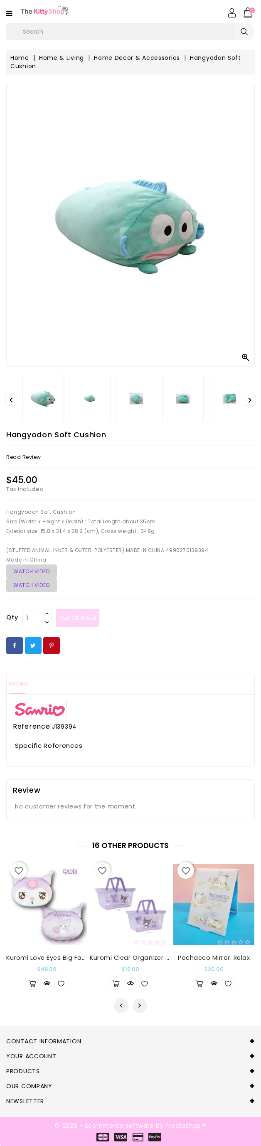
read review (23, 457)
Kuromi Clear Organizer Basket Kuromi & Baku (162, 958)
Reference (31, 726)
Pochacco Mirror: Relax (214, 958)
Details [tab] (18, 684)
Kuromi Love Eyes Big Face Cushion (62, 958)
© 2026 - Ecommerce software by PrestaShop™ (130, 1125)
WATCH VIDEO (31, 571)
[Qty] (32, 618)
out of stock (78, 618)
